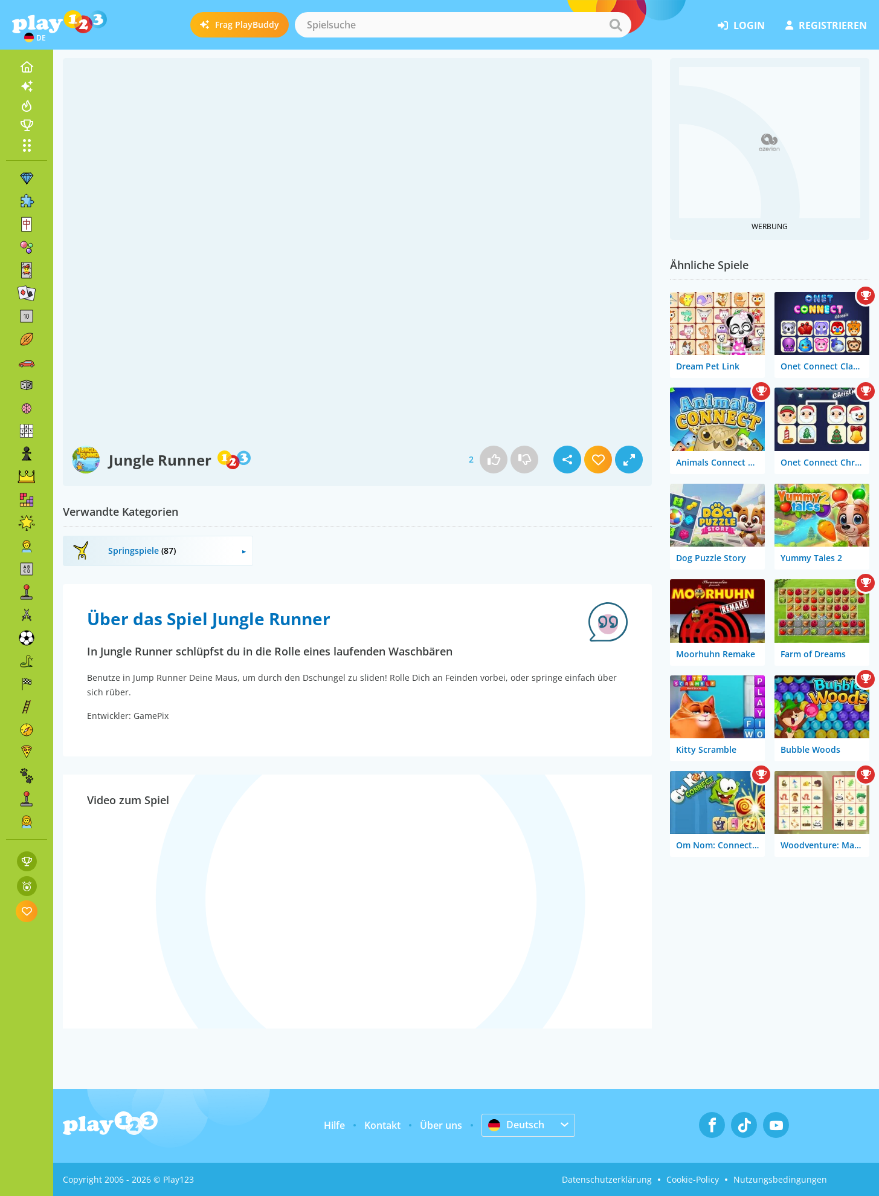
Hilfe (334, 1125)
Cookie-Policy (692, 1179)
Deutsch (516, 1124)
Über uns (441, 1125)
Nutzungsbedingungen (780, 1179)
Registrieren (826, 25)
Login (741, 25)
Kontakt (382, 1125)
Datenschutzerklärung (607, 1179)
